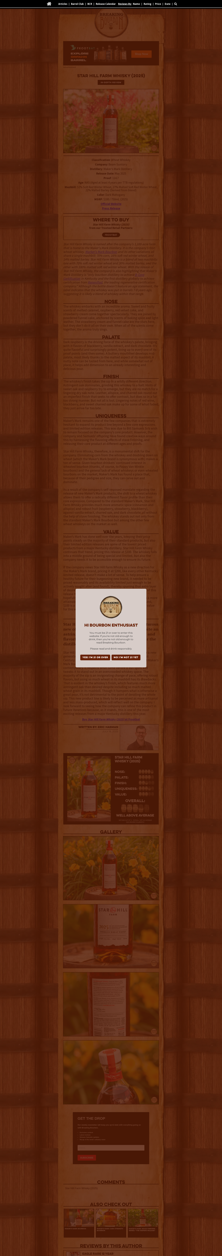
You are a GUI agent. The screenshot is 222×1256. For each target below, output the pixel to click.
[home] (49, 3)
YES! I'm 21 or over (95, 657)
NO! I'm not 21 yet (126, 657)
